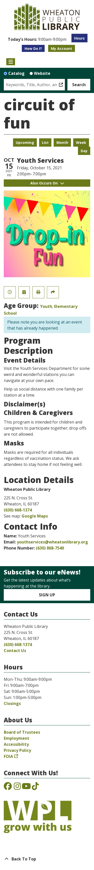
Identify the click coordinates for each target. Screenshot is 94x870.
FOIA (8, 756)
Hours (79, 38)
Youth (46, 306)
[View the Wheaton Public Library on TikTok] (35, 787)
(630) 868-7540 (50, 548)
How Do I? (33, 48)
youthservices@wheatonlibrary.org (52, 542)
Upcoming (25, 142)
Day (84, 150)
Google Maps (35, 516)
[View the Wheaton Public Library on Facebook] (8, 787)
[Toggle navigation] (10, 61)
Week (81, 142)
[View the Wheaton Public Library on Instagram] (17, 787)
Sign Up (47, 595)
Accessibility (16, 744)
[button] (37, 39)
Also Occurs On (47, 183)
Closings (12, 703)
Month (62, 142)
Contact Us (15, 650)
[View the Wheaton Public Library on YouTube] (26, 787)
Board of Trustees (22, 732)
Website (42, 73)
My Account (61, 48)
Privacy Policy (17, 750)
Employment (16, 738)
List (45, 142)
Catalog (16, 73)
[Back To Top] (47, 859)
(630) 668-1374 (18, 510)
